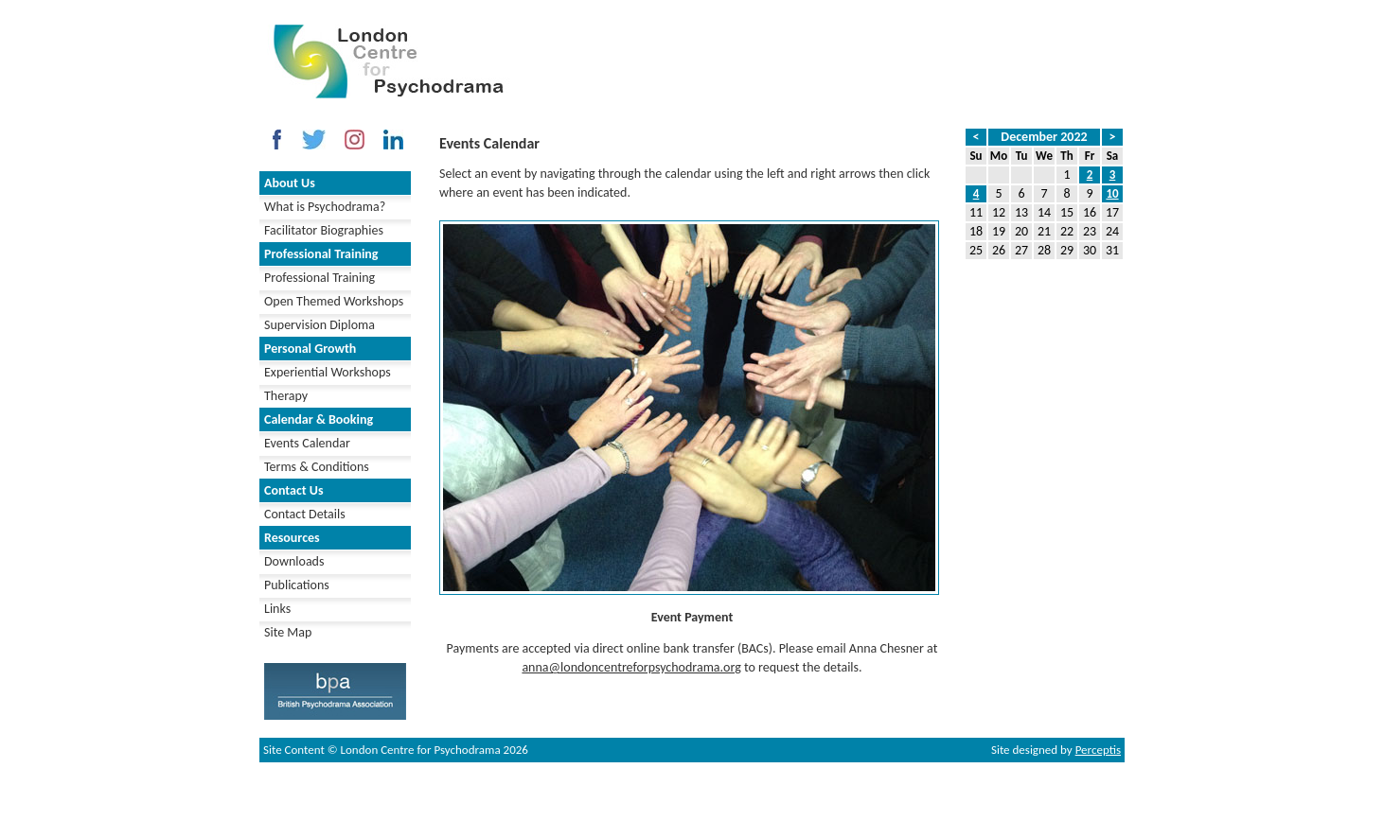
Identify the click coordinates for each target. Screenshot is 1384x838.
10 (1112, 193)
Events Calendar (307, 443)
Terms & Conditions (316, 467)
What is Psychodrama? (324, 207)
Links (277, 609)
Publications (296, 585)
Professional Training (319, 278)
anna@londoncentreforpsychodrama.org (631, 667)
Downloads (294, 561)
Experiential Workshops (327, 372)
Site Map (287, 632)
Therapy (286, 396)
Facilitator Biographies (323, 230)
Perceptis (1098, 749)
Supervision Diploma (319, 325)
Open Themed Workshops (333, 301)
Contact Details (305, 514)
